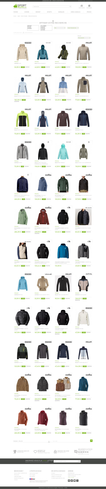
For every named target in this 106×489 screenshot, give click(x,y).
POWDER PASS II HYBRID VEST (22, 262)
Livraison (53, 473)
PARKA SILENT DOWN (42, 395)
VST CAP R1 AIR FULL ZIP (83, 195)
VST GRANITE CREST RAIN (42, 229)
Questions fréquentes (18, 478)
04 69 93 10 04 (83, 452)
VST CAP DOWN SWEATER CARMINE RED (41, 430)
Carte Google (71, 477)
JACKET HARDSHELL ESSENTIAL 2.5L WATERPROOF (41, 163)
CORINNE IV (60, 162)
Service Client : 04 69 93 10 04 (85, 0)
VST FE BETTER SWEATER (20, 396)
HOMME (33, 28)
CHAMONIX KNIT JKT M (82, 96)
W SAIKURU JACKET (42, 329)
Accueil (14, 16)
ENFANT (33, 26)
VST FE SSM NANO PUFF (62, 430)
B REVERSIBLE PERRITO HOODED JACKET (42, 262)
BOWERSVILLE (60, 362)
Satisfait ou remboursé (56, 476)
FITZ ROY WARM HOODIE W (22, 96)
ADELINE (79, 328)
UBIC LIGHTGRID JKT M (21, 129)
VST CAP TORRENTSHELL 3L (60, 196)
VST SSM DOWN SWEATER (81, 430)
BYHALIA (79, 129)
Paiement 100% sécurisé (56, 474)
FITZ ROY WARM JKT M (82, 63)
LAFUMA (46, 29)
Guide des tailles (17, 476)
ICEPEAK (46, 28)
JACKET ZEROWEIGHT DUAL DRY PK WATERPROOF (22, 196)
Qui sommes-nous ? (34, 473)
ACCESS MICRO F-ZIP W (42, 294)
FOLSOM (18, 362)
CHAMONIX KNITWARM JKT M (63, 129)
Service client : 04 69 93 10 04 (20, 473)
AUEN (17, 63)
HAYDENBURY (40, 63)
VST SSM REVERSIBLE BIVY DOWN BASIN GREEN (62, 396)
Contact (16, 479)
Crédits (65, 487)
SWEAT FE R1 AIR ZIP (82, 395)
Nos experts (32, 476)
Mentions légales (54, 487)
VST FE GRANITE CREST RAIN (22, 229)
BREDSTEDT (39, 362)
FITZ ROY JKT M (40, 96)
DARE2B (46, 27)
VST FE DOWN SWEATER (20, 430)
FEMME (33, 27)
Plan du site (16, 474)
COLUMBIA (46, 26)
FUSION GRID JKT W (81, 362)
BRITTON (18, 294)
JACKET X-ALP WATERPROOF (83, 162)
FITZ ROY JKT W (60, 96)
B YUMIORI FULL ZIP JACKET (83, 262)
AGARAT (18, 162)
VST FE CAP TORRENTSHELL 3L (40, 196)
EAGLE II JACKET (80, 294)
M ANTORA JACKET (61, 229)
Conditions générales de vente (58, 478)
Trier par (79, 35)
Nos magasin (32, 474)
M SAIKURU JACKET (21, 329)
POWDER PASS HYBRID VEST (83, 229)
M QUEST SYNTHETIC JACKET (61, 329)
